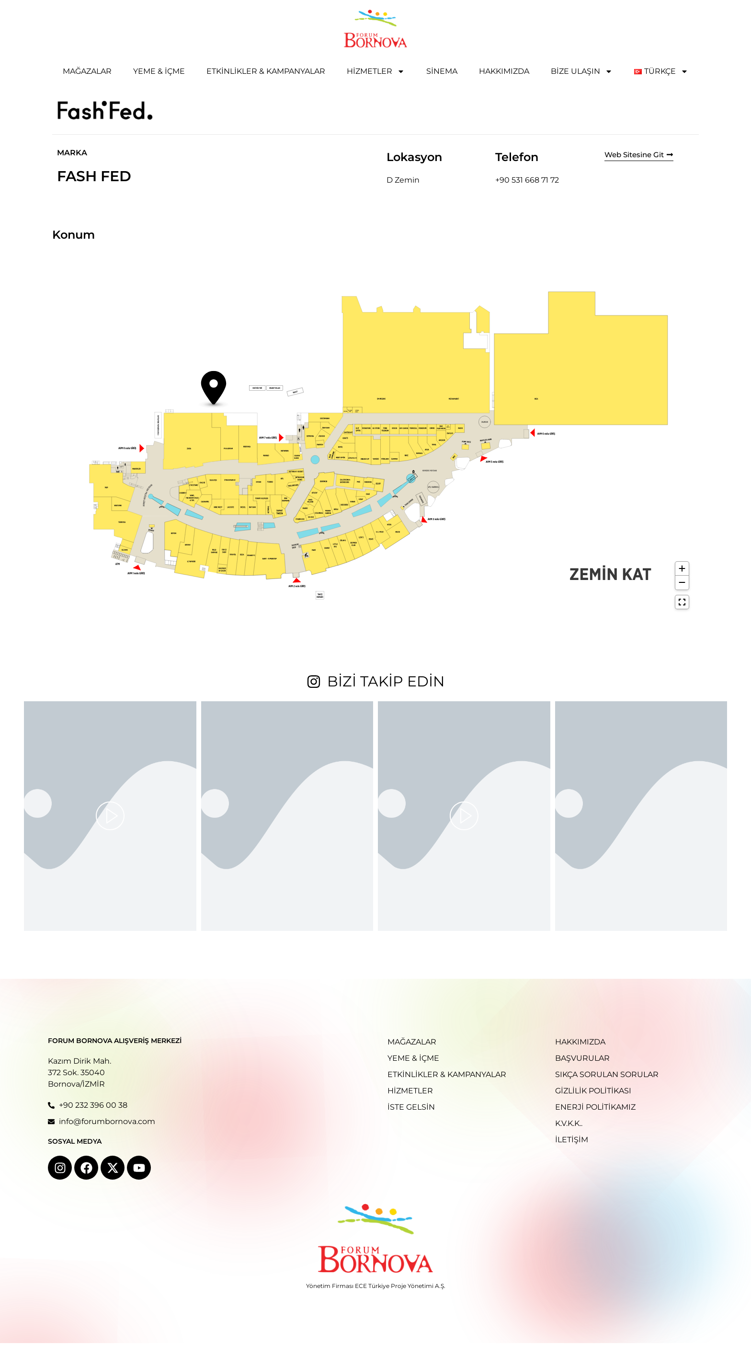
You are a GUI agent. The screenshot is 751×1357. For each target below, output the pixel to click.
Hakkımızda (504, 71)
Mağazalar (87, 71)
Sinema (441, 71)
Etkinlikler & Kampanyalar (265, 71)
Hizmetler (376, 71)
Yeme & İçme (159, 71)
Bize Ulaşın (582, 71)
